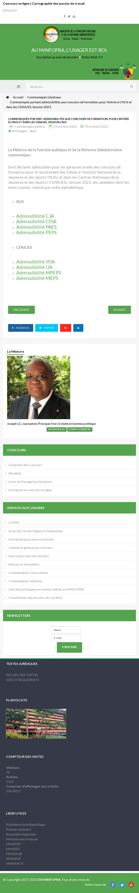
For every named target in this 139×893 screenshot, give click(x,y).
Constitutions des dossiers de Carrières (35, 597)
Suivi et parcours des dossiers (28, 556)
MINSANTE (14, 863)
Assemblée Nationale (21, 834)
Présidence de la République (25, 824)
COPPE (13, 522)
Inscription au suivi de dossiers (57, 57)
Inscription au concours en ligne (30, 490)
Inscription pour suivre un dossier (31, 539)
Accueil (18, 97)
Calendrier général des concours (30, 547)
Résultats (14, 473)
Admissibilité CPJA (36, 221)
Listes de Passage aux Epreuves (30, 481)
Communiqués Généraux (44, 97)
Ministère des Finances (22, 839)
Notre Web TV (92, 57)
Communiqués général (29, 126)
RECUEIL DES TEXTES (22, 675)
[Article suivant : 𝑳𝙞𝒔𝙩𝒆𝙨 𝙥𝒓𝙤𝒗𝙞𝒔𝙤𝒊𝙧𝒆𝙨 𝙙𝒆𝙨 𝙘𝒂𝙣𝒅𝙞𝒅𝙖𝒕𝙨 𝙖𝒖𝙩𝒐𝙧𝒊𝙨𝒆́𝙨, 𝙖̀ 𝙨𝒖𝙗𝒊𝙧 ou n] (119, 310)
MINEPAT (13, 844)
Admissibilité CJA (35, 216)
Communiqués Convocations (28, 572)
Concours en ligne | (17, 3)
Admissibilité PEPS (36, 232)
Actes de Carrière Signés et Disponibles (35, 531)
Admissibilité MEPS (37, 278)
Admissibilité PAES (36, 227)
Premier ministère (18, 829)
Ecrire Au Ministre (80, 429)
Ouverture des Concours (25, 465)
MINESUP (13, 858)
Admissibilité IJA (34, 267)
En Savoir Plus (56, 429)
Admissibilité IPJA (35, 261)
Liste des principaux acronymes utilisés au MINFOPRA (46, 589)
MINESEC (13, 849)
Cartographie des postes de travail (58, 3)
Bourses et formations (23, 564)
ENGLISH (10, 10)
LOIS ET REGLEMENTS (22, 680)
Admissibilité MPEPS (38, 272)
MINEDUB (14, 854)
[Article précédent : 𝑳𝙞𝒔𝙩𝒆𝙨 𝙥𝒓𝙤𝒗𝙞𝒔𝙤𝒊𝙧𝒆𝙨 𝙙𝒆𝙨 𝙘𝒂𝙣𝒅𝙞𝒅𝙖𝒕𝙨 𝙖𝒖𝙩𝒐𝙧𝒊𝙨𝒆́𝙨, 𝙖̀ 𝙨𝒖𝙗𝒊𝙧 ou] (21, 310)
